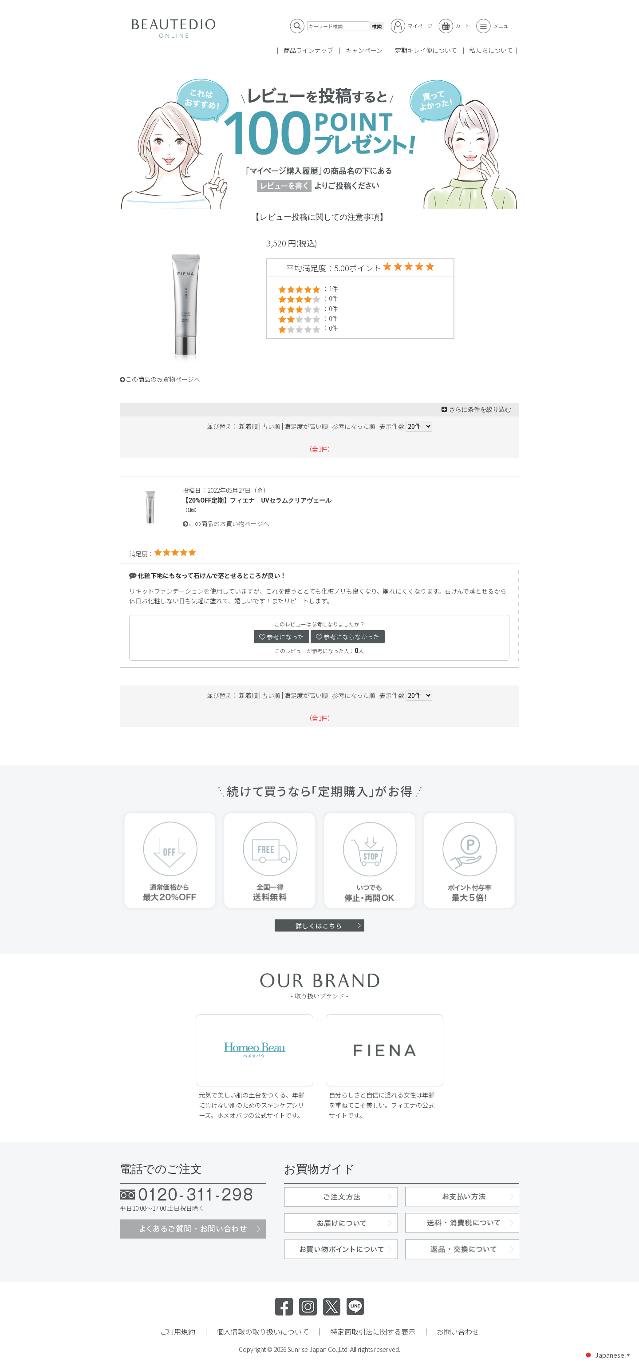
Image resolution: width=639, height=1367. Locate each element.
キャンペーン (364, 50)
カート (454, 26)
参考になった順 (353, 426)
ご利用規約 (177, 1331)
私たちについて (491, 50)
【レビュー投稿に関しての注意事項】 (319, 217)
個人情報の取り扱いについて (263, 1331)
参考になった (281, 636)
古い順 (271, 426)
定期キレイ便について (426, 50)
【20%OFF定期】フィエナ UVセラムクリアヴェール (256, 500)
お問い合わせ (458, 1331)
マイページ (411, 26)
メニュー (494, 26)
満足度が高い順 (306, 426)
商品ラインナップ (308, 50)
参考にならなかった (347, 636)
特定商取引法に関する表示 (372, 1331)
